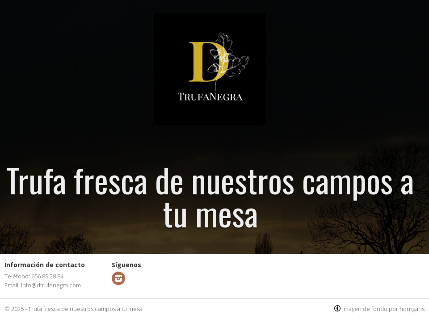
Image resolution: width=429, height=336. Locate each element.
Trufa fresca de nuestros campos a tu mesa (85, 309)
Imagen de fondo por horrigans (383, 309)
